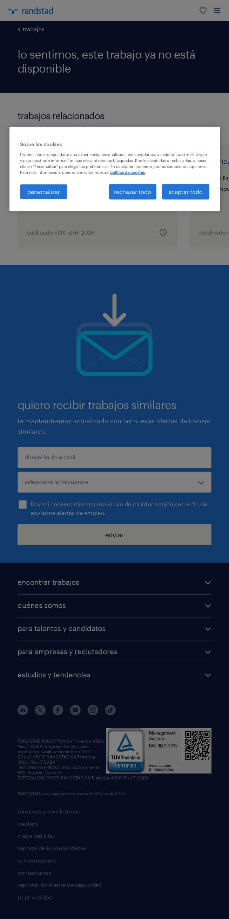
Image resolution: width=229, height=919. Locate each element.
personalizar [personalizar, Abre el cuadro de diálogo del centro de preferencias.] (43, 191)
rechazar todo (132, 191)
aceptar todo (185, 191)
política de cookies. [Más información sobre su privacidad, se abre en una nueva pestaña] (128, 172)
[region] (114, 169)
